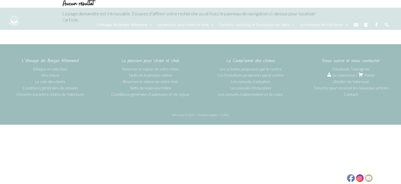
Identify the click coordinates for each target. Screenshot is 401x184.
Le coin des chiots (50, 81)
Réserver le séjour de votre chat (150, 81)
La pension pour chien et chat (186, 24)
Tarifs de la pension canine (150, 75)
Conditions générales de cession (50, 88)
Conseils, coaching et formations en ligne (257, 24)
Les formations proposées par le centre (251, 75)
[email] (356, 25)
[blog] (366, 25)
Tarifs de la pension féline (150, 88)
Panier (366, 75)
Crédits (224, 115)
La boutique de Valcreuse (324, 24)
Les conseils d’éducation (250, 88)
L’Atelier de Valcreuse (351, 81)
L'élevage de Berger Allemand (124, 24)
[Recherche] (387, 25)
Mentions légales (207, 115)
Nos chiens (50, 75)
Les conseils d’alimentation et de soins (250, 94)
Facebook (341, 69)
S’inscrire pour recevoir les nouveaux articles (351, 88)
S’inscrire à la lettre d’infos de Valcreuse (50, 94)
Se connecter (341, 75)
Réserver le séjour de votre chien (150, 69)
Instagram (360, 69)
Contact (351, 94)
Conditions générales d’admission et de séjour (150, 94)
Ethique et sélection (50, 69)
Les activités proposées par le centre (251, 69)
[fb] (376, 25)
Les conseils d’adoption (250, 81)
